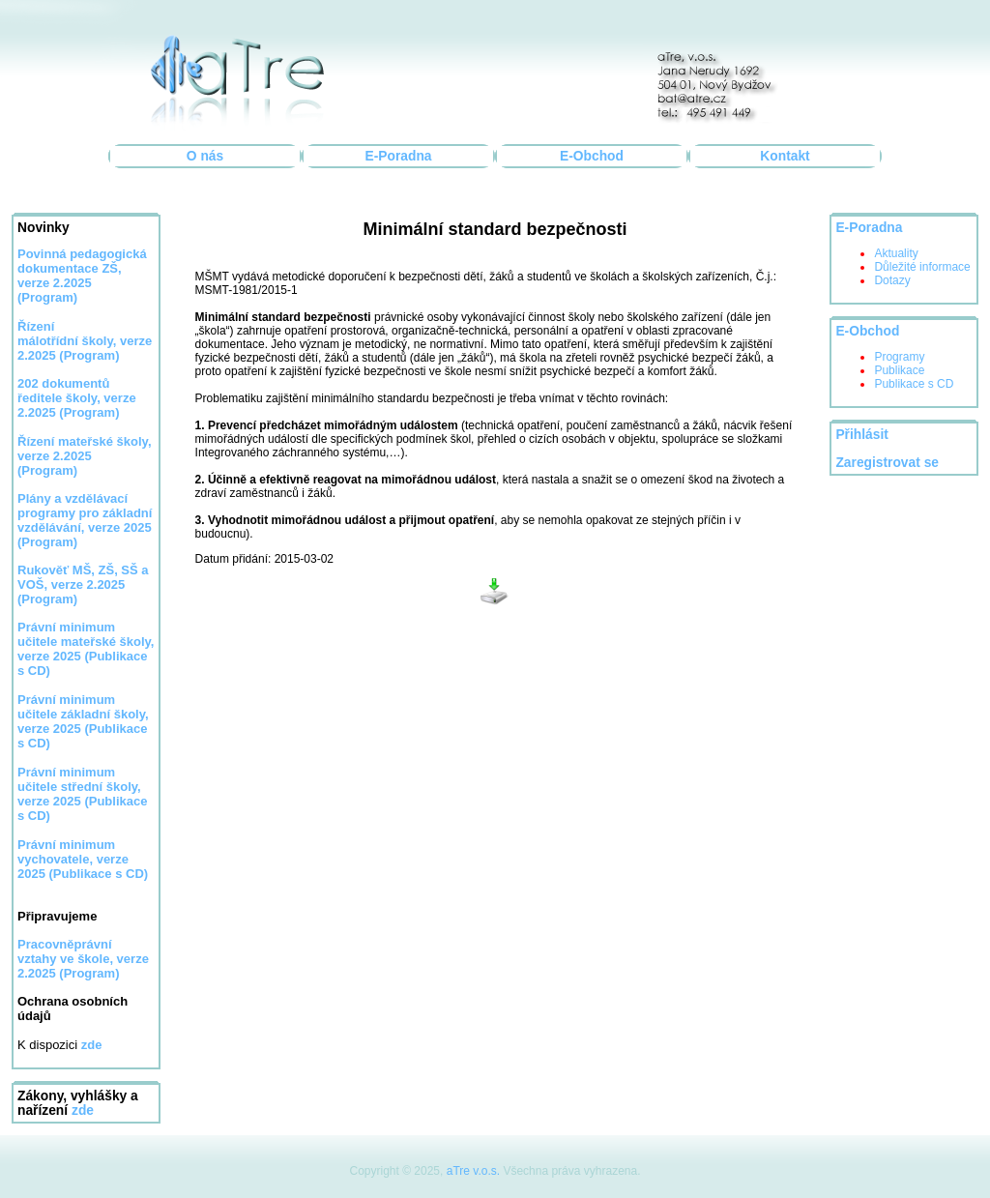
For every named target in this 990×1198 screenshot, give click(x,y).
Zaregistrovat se (887, 462)
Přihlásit (861, 434)
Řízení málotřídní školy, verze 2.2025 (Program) (84, 341)
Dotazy (892, 280)
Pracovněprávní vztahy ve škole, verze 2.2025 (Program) (83, 958)
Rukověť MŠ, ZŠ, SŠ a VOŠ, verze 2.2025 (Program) (83, 584)
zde (83, 1110)
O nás (205, 156)
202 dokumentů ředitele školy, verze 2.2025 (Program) (76, 398)
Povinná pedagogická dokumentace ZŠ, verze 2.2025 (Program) (82, 276)
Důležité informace (922, 267)
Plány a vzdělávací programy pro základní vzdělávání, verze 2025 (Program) (84, 520)
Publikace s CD (913, 384)
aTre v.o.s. (473, 1171)
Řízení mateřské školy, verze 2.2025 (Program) (84, 456)
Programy (899, 357)
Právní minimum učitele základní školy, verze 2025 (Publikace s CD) (83, 721)
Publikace (899, 370)
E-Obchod (592, 156)
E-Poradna (398, 156)
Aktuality (895, 253)
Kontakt (784, 156)
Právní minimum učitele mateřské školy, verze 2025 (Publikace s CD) (85, 649)
